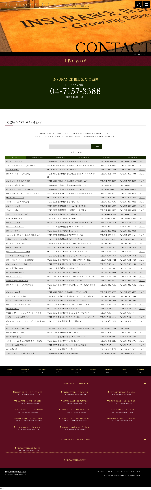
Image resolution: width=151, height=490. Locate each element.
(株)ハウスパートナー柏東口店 (18, 264)
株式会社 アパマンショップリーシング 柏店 (23, 313)
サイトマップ (137, 471)
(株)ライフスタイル (14, 276)
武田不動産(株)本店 (14, 218)
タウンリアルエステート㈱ (17, 214)
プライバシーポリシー (123, 471)
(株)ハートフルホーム (15, 227)
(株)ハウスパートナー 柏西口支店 (20, 260)
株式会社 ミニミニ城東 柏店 (17, 317)
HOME (135, 54)
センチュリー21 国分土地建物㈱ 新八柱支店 (24, 341)
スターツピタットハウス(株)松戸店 (20, 165)
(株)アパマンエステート (16, 243)
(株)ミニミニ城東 (13, 222)
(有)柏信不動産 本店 (14, 268)
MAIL (142, 161)
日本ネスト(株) (12, 210)
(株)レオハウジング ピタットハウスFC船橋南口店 (25, 322)
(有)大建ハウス (12, 308)
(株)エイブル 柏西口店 (15, 247)
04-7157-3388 (75, 91)
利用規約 (110, 471)
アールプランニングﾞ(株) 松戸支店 (20, 353)
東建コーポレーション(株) (17, 239)
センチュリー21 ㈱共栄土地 (17, 202)
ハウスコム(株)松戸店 (15, 185)
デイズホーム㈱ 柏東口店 (16, 345)
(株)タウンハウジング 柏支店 (18, 251)
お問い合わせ (100, 471)
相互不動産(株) (12, 169)
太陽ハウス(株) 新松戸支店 (17, 280)
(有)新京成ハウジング (15, 197)
